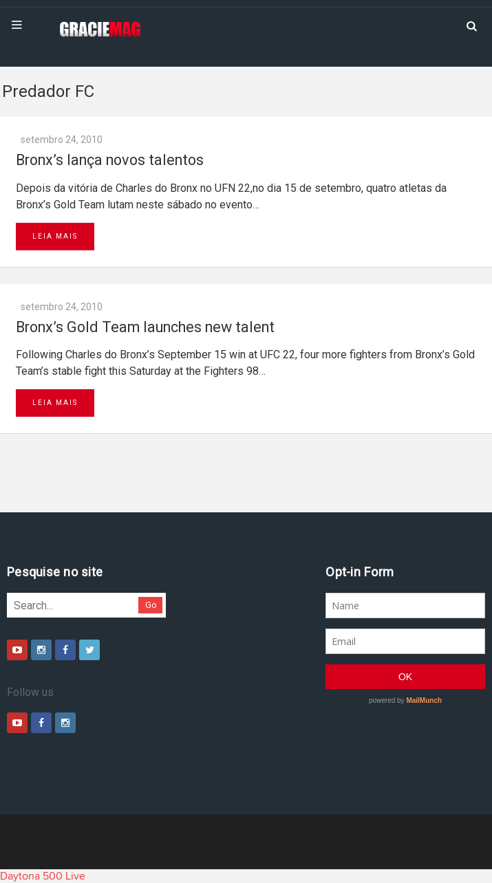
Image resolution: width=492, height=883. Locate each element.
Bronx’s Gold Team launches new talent (145, 327)
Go (151, 605)
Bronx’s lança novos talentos (110, 159)
